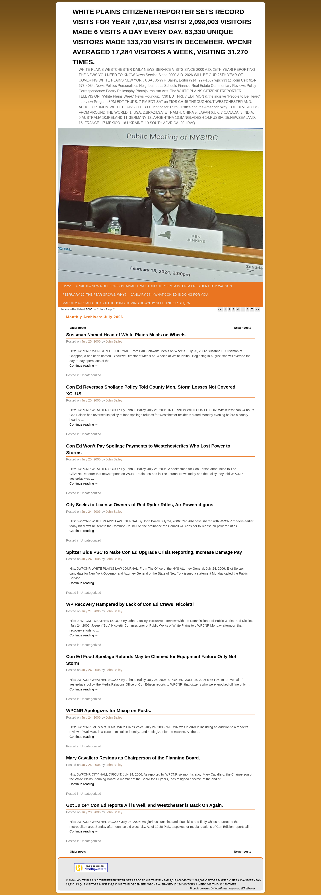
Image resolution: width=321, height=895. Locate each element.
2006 (89, 309)
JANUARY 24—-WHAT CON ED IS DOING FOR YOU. (170, 294)
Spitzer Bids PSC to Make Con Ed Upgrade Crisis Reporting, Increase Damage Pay (154, 552)
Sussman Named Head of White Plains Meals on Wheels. (126, 334)
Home (66, 286)
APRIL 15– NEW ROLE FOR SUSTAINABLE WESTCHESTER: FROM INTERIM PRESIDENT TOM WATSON (154, 286)
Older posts (76, 327)
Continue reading (84, 365)
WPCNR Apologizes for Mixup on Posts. (108, 710)
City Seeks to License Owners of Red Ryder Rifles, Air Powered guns (139, 504)
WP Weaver (248, 888)
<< (220, 309)
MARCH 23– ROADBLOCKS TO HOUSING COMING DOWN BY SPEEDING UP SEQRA (126, 303)
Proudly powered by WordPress (209, 888)
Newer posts (244, 327)
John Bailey (114, 341)
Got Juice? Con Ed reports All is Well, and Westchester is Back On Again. (144, 805)
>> (257, 309)
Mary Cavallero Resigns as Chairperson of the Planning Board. (133, 757)
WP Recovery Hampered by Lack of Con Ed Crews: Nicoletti (130, 604)
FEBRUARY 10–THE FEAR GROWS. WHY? (94, 294)
